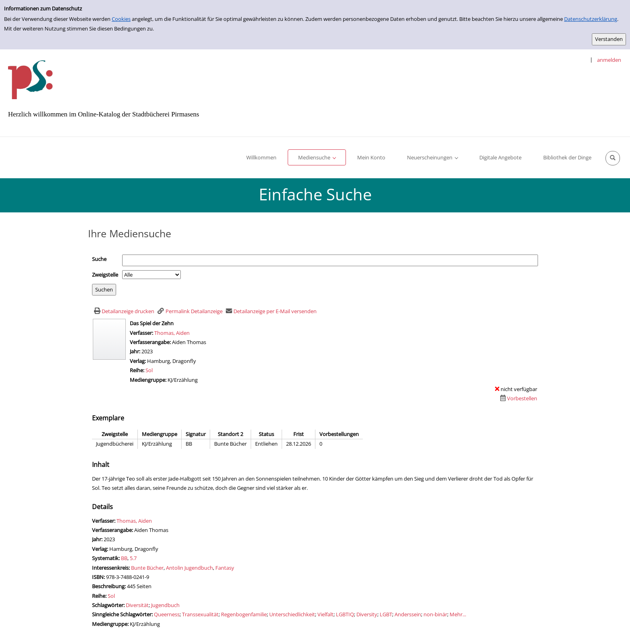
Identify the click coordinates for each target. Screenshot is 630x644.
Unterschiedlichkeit (292, 614)
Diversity (366, 614)
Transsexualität (200, 614)
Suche (99, 259)
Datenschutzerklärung (590, 18)
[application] (317, 157)
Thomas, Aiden (172, 332)
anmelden (609, 59)
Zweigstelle (105, 274)
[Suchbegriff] (330, 260)
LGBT (386, 614)
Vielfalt (325, 614)
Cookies (121, 18)
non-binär (435, 614)
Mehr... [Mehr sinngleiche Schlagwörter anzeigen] (458, 614)
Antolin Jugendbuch (189, 567)
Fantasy (224, 567)
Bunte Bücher (147, 567)
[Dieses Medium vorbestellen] (517, 398)
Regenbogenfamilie (244, 614)
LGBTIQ (345, 614)
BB (124, 558)
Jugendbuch (165, 605)
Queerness (167, 614)
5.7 (133, 558)
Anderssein (408, 614)
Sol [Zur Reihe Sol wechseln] (149, 370)
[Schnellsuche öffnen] (612, 158)
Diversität (137, 605)
